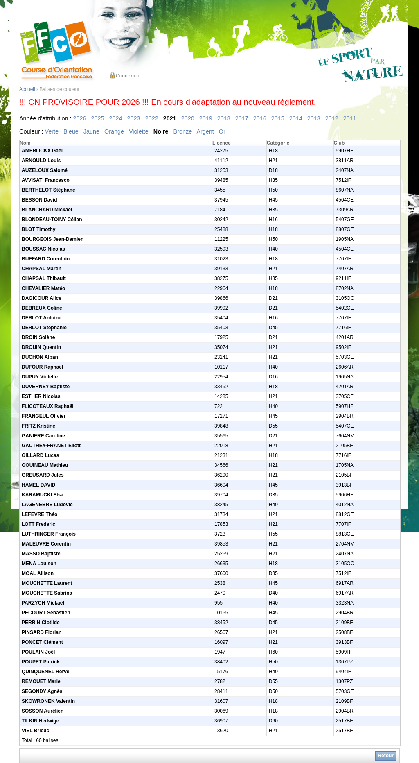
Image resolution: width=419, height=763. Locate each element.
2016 (259, 118)
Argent (205, 131)
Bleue (71, 131)
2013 (313, 118)
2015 (277, 118)
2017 (241, 118)
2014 (295, 118)
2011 (349, 118)
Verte (52, 131)
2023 (133, 118)
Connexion (127, 76)
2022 (151, 118)
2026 (79, 118)
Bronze (182, 131)
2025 (97, 118)
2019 (205, 118)
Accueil (27, 89)
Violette (139, 131)
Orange (114, 131)
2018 (223, 118)
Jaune (91, 131)
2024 (115, 118)
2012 (331, 118)
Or (222, 131)
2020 (187, 118)
